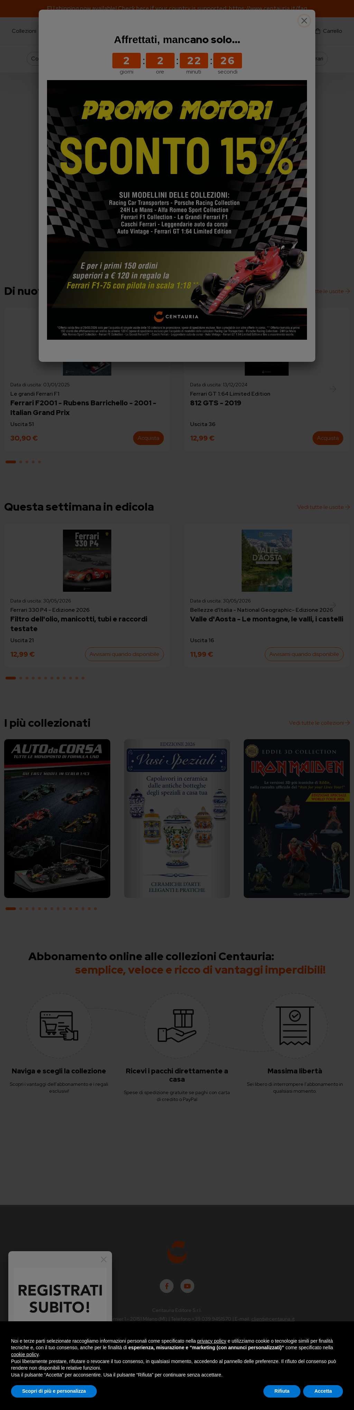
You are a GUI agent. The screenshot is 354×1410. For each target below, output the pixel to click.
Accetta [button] (323, 1391)
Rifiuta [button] (282, 1391)
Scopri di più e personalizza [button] (54, 1391)
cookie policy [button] (24, 1354)
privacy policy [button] (211, 1341)
